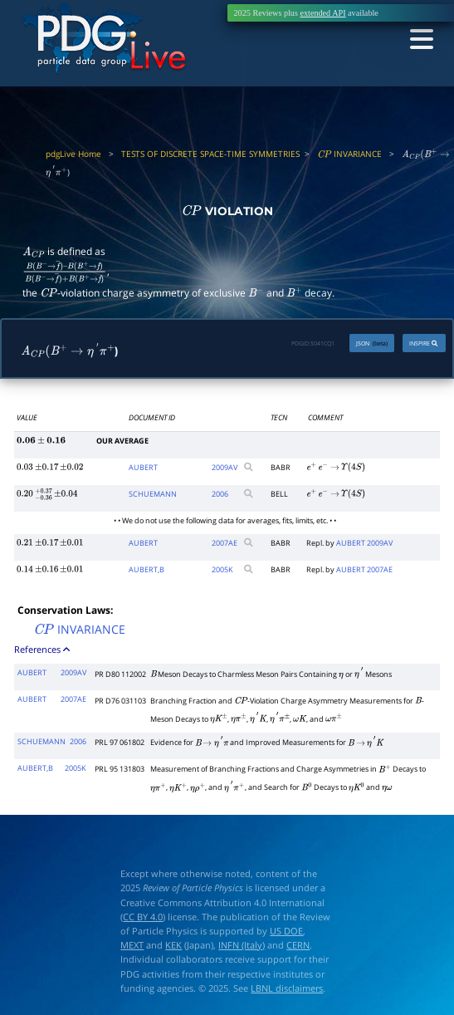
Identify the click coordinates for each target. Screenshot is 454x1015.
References (43, 649)
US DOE (286, 930)
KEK (173, 945)
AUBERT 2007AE (364, 569)
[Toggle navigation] (420, 39)
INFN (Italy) (241, 945)
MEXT (132, 945)
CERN (298, 945)
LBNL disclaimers (287, 988)
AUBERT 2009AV (364, 542)
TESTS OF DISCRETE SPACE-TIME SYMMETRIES (210, 154)
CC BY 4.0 (143, 916)
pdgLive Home (73, 154)
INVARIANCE (349, 154)
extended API (322, 12)
